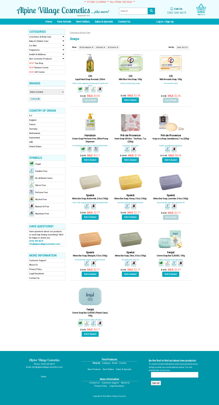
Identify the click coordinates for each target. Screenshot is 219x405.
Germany (33, 129)
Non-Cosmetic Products (46, 58)
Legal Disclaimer (36, 273)
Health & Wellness (46, 54)
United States (35, 146)
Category (106, 363)
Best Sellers (108, 369)
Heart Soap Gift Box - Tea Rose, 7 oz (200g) (130, 138)
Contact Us (34, 278)
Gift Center (37, 72)
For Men (46, 45)
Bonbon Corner (39, 67)
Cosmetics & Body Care (46, 36)
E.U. (30, 115)
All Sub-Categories (86, 47)
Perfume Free (38, 193)
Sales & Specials (123, 369)
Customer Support (37, 260)
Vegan (35, 164)
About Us (33, 265)
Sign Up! (156, 383)
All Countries (113, 47)
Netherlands (34, 133)
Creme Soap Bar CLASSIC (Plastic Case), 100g (90, 313)
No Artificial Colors (41, 178)
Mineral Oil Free (39, 207)
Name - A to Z (182, 47)
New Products (94, 369)
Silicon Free (37, 185)
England (32, 120)
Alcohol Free (38, 199)
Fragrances (46, 49)
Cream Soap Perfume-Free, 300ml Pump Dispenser (90, 138)
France (32, 124)
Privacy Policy (35, 269)
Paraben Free (38, 171)
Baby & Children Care (46, 41)
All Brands (100, 47)
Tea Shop (36, 63)
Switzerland (34, 137)
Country (122, 363)
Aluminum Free (39, 214)
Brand (114, 363)
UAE (31, 142)
